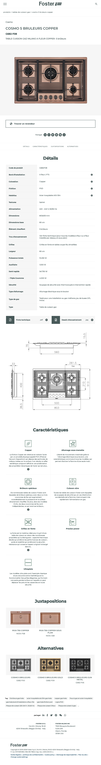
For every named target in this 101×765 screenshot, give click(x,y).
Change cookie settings (19, 757)
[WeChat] (60, 715)
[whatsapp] (65, 715)
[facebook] (47, 715)
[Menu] (5, 4)
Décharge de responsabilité (66, 755)
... (78, 706)
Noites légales (16, 755)
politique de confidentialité (33, 755)
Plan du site (82, 755)
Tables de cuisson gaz (21, 12)
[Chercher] (96, 4)
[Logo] (50, 3)
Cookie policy (49, 755)
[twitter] (51, 715)
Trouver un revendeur (22, 123)
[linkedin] (43, 715)
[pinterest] (56, 715)
